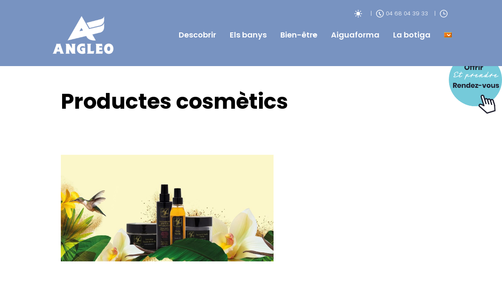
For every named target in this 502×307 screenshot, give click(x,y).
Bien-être (298, 34)
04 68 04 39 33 (402, 13)
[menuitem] (448, 34)
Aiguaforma (355, 34)
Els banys (248, 34)
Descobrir (197, 34)
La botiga (412, 34)
